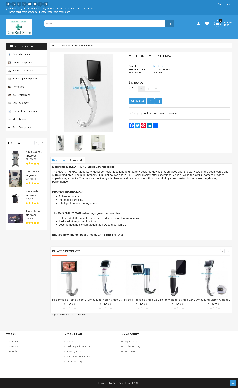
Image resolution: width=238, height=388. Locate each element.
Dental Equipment (20, 62)
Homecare (16, 86)
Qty (130, 87)
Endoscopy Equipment (23, 78)
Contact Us (15, 341)
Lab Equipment (18, 102)
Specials (13, 346)
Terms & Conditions (78, 356)
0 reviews (151, 113)
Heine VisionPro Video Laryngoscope (183, 299)
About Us (72, 341)
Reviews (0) (76, 160)
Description (59, 160)
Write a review (168, 113)
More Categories (21, 127)
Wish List (130, 351)
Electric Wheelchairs (21, 70)
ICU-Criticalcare (19, 94)
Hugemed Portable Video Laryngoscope (77, 299)
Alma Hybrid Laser (37, 191)
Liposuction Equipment (23, 111)
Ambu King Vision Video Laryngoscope (112, 299)
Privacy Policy (75, 351)
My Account (131, 341)
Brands (13, 351)
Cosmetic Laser (19, 54)
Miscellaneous (18, 119)
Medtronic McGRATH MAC (78, 45)
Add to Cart (137, 101)
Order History (74, 361)
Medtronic (159, 66)
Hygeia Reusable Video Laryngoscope (148, 299)
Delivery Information (79, 346)
